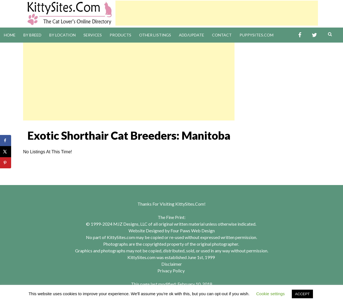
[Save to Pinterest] (5, 162)
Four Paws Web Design (193, 230)
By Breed (32, 35)
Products (120, 35)
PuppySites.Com (256, 35)
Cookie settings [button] (270, 293)
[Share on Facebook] (5, 140)
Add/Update (191, 35)
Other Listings (155, 35)
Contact (222, 35)
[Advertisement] (216, 13)
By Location (62, 35)
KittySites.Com (189, 203)
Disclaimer (171, 264)
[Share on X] (5, 151)
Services (92, 35)
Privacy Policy (171, 270)
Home (10, 35)
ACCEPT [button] (302, 294)
